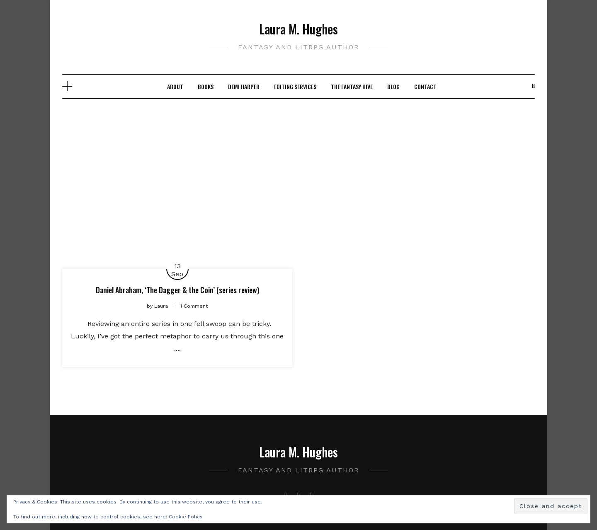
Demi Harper (244, 86)
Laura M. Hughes (298, 28)
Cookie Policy (185, 517)
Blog (393, 86)
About (175, 86)
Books (206, 86)
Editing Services (295, 86)
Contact (425, 86)
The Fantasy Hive (352, 86)
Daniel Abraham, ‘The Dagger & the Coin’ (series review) (177, 289)
